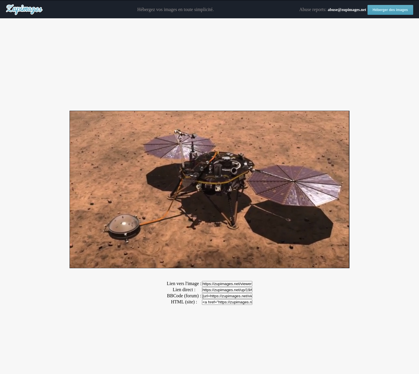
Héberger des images (390, 10)
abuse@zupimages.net (347, 10)
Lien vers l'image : (184, 283)
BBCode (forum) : (184, 295)
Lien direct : (184, 289)
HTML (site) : (184, 301)
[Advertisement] (209, 64)
